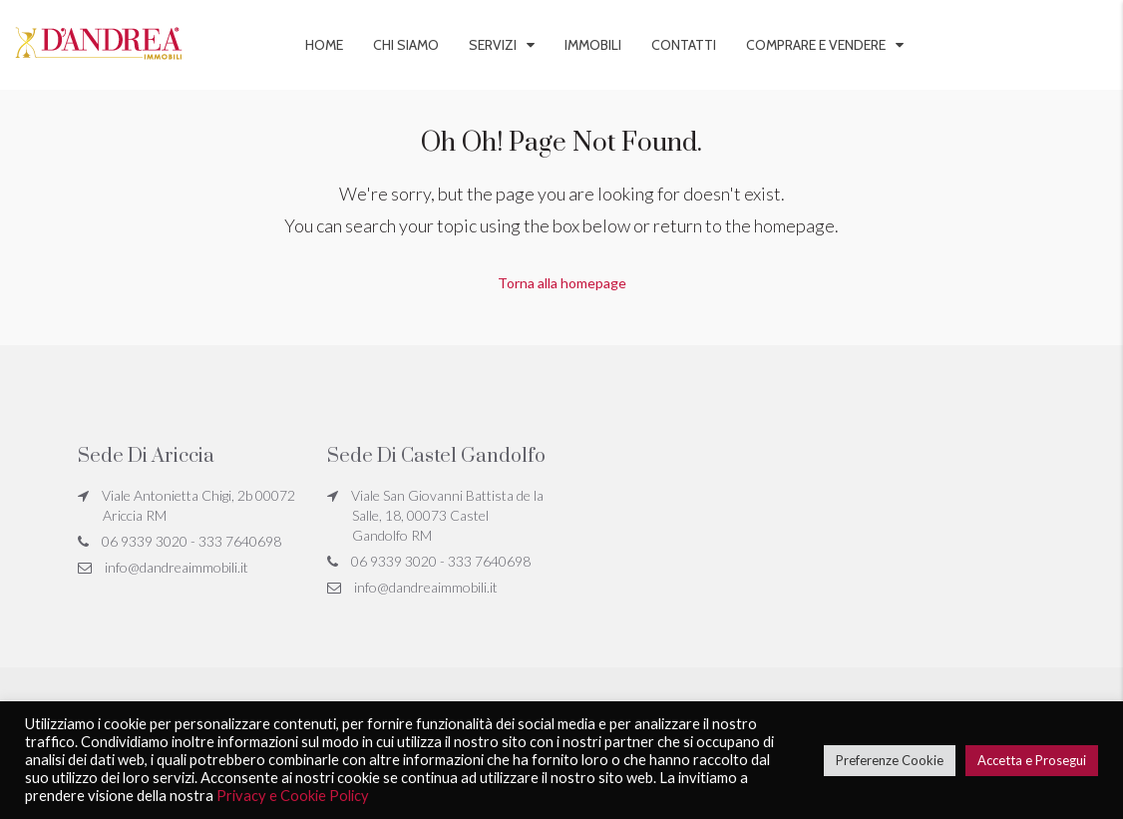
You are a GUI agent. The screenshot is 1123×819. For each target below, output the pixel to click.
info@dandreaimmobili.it (176, 567)
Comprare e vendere (816, 45)
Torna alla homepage (562, 282)
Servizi (493, 45)
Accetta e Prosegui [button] (1031, 760)
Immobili (592, 45)
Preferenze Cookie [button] (889, 760)
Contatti (683, 45)
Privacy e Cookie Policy (292, 795)
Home (324, 45)
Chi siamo (406, 45)
